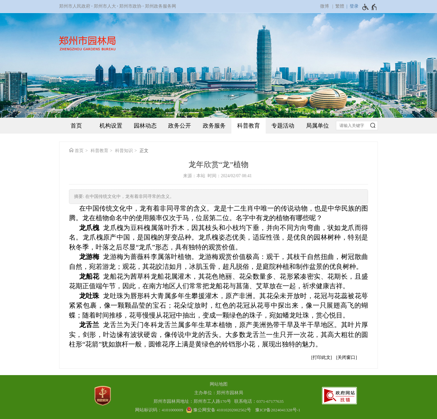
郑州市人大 (105, 6)
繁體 (339, 6)
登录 (354, 6)
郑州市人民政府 (74, 6)
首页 (76, 125)
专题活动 (282, 125)
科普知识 (124, 150)
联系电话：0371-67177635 (259, 401)
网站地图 (219, 384)
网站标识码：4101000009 (159, 410)
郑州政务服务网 (160, 6)
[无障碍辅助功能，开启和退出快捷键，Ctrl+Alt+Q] (370, 7)
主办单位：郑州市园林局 (218, 392)
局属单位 (317, 125)
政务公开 (179, 125)
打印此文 (322, 357)
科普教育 (248, 125)
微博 (324, 6)
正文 (144, 150)
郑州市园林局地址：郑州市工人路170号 (193, 401)
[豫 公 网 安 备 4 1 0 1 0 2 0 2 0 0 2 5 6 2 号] (218, 410)
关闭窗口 (346, 357)
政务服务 (214, 125)
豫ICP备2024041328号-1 (277, 410)
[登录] (351, 6)
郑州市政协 (130, 6)
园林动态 (145, 125)
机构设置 (110, 125)
